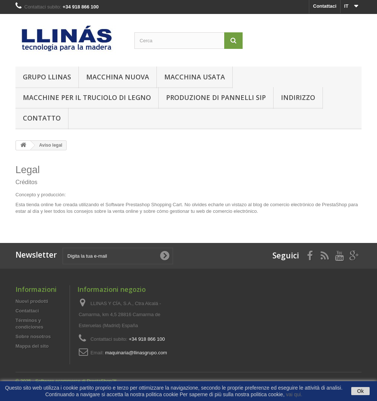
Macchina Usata (194, 76)
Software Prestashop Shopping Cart (143, 204)
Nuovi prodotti (31, 301)
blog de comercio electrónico (283, 204)
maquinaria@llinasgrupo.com (136, 352)
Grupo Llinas (47, 76)
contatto (42, 118)
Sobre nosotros (33, 336)
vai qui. (294, 394)
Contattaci (325, 6)
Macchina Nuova (117, 76)
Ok (360, 391)
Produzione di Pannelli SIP (216, 97)
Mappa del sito (32, 346)
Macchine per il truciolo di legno (87, 97)
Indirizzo (298, 97)
